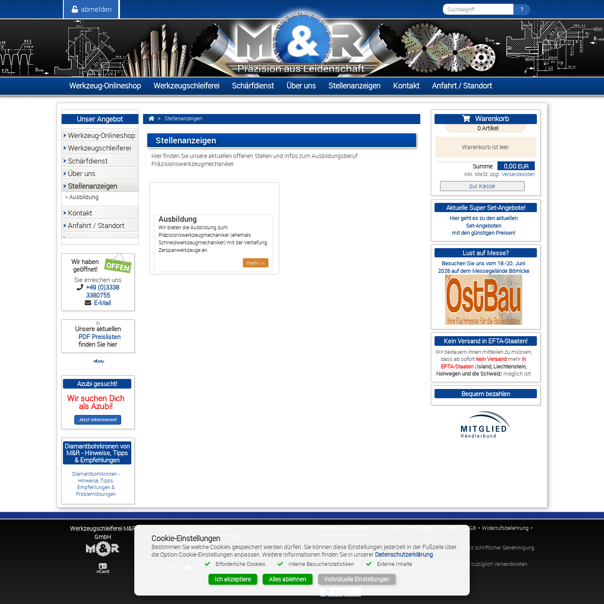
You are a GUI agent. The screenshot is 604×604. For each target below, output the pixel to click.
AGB (471, 527)
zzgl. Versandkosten (512, 174)
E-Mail (101, 302)
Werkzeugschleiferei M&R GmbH (103, 532)
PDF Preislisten (98, 336)
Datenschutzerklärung (404, 554)
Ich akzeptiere (233, 579)
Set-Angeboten (483, 225)
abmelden (91, 9)
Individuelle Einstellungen (356, 579)
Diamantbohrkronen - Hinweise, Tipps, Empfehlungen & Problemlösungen (96, 484)
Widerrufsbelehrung (505, 527)
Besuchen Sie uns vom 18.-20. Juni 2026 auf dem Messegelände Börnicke (483, 266)
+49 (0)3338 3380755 (101, 291)
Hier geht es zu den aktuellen (484, 218)
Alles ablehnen (287, 579)
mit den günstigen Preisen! (483, 232)
